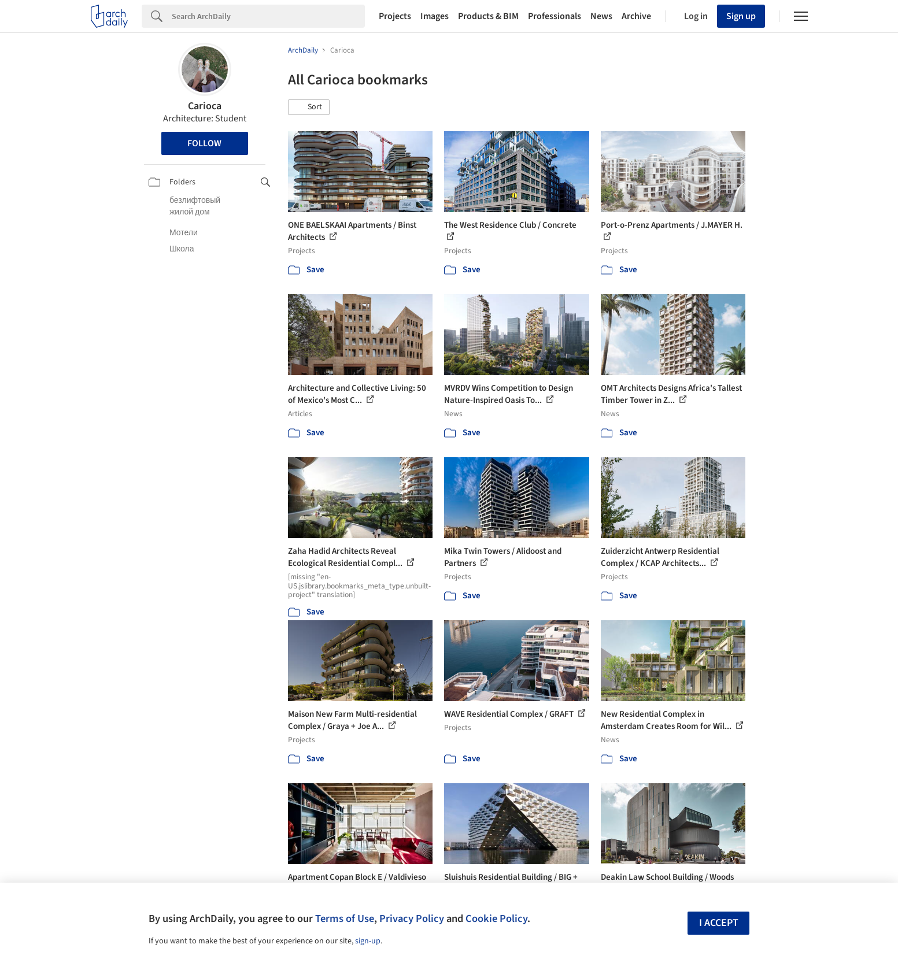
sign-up (367, 941)
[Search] (268, 16)
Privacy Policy (411, 918)
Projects (395, 16)
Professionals (554, 16)
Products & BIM (488, 16)
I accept (718, 923)
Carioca (204, 106)
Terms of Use (344, 918)
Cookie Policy (496, 918)
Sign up (741, 16)
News (601, 16)
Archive (636, 16)
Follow (204, 143)
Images (434, 16)
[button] (309, 107)
